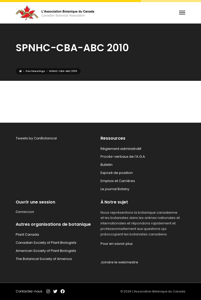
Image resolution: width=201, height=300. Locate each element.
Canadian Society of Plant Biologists (46, 242)
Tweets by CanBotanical (36, 138)
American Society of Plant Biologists (46, 250)
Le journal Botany (114, 188)
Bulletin (106, 164)
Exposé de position (116, 172)
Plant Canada (27, 234)
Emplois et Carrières (117, 180)
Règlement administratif (120, 148)
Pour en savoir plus (116, 243)
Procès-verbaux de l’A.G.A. (123, 156)
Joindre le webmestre (119, 262)
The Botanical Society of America (44, 258)
